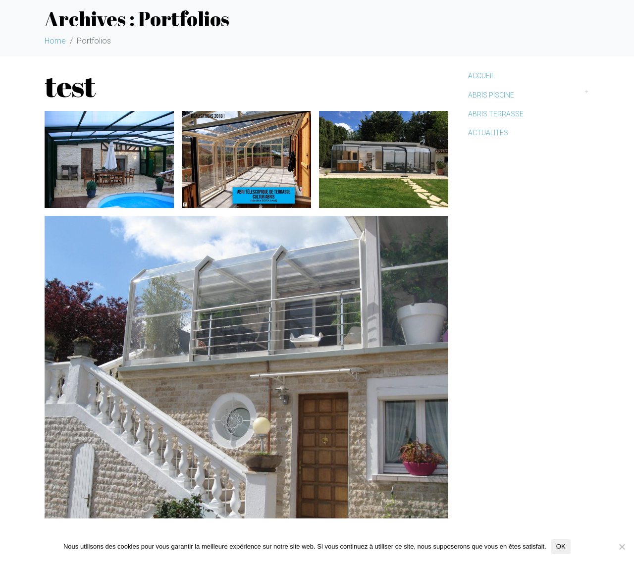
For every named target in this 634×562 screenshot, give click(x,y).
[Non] (622, 547)
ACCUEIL (481, 76)
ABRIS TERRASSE (496, 114)
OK (561, 546)
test (70, 85)
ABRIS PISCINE (491, 95)
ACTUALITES (488, 133)
